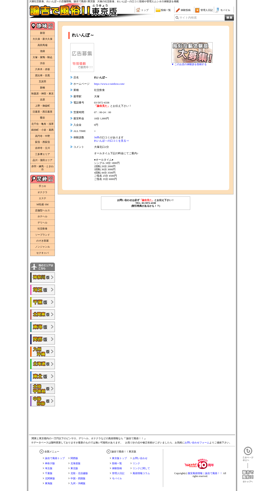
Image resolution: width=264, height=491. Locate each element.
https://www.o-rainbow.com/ (109, 83)
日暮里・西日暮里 (42, 111)
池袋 (42, 51)
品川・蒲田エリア (42, 160)
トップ (144, 10)
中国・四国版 (78, 478)
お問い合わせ (140, 458)
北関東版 (50, 478)
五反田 (42, 81)
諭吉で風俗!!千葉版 (42, 302)
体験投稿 (186, 10)
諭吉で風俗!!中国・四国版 (42, 401)
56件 (96, 137)
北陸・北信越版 (79, 473)
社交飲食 (42, 228)
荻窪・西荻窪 (42, 142)
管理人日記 (206, 10)
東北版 (74, 468)
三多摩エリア (42, 154)
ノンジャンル (42, 246)
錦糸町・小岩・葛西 (42, 129)
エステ (42, 198)
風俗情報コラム (141, 473)
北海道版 (75, 463)
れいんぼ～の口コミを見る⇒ (111, 140)
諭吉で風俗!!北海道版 (42, 364)
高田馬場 (42, 45)
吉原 (42, 99)
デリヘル (42, 222)
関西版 (74, 458)
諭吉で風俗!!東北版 (42, 376)
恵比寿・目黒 (42, 75)
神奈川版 (50, 463)
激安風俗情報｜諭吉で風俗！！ (205, 473)
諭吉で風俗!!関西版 (42, 339)
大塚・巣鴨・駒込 (42, 57)
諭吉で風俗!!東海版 (42, 327)
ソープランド (42, 234)
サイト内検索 (188, 17)
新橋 (42, 87)
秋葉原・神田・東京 (42, 93)
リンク (136, 463)
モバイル (225, 10)
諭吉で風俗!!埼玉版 (42, 290)
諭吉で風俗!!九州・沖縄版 (42, 352)
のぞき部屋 (42, 240)
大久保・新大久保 (42, 39)
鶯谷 (42, 117)
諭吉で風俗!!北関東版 (42, 314)
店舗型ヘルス (42, 210)
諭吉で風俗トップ (55, 458)
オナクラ (42, 192)
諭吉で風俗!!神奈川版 (42, 277)
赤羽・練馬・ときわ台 (42, 168)
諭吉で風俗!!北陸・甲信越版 (42, 389)
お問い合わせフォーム (197, 442)
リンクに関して (141, 468)
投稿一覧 (166, 10)
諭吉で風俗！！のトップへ (248, 473)
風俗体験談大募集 (192, 52)
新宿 (42, 33)
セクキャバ (42, 252)
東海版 (48, 483)
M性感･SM (42, 204)
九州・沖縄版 (78, 483)
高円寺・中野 (42, 136)
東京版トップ (119, 458)
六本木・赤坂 (42, 69)
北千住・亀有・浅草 (42, 123)
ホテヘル (42, 216)
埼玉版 (48, 468)
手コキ (42, 186)
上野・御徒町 (42, 105)
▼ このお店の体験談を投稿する (189, 64)
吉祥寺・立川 (42, 148)
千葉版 (48, 473)
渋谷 (42, 63)
